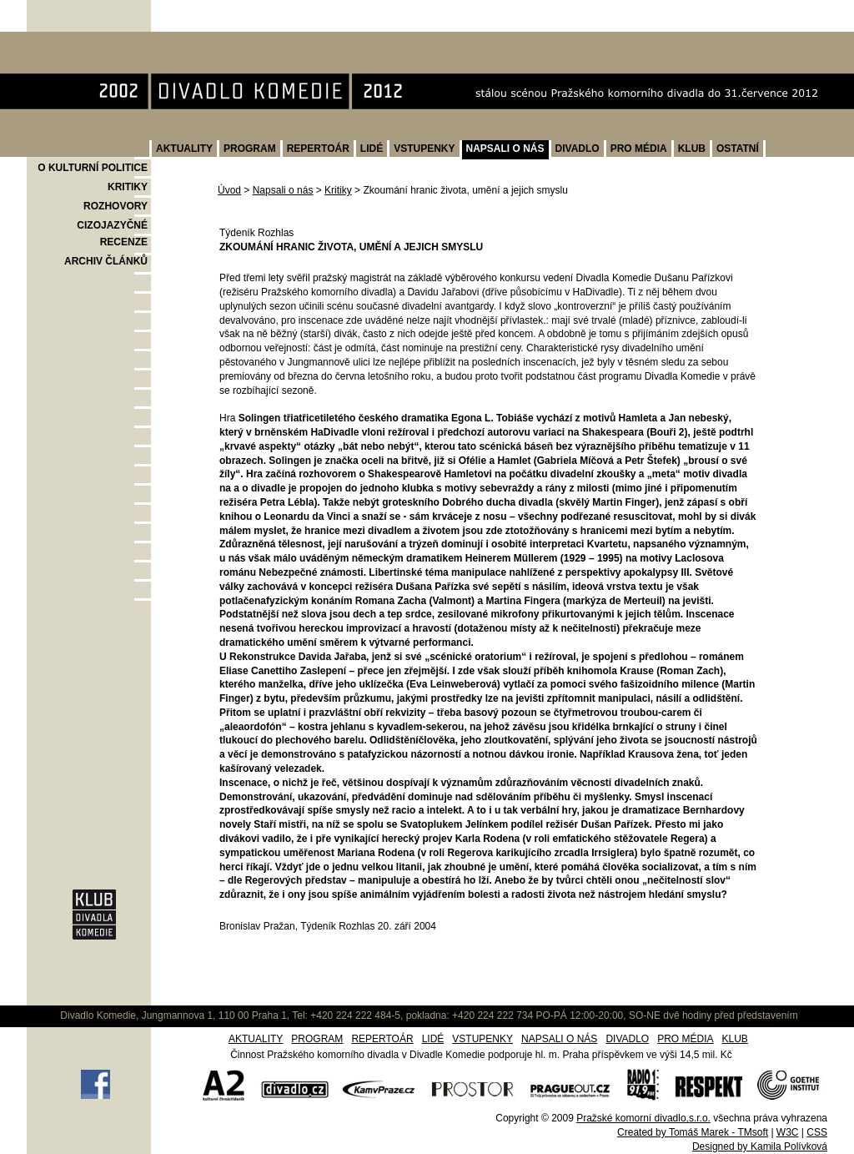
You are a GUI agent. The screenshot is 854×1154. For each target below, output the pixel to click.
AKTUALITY (184, 148)
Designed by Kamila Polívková (759, 1146)
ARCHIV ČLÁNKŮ (106, 261)
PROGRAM (250, 148)
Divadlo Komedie (80, 40)
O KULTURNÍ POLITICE (93, 168)
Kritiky (338, 190)
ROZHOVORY (115, 206)
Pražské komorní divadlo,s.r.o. (643, 1118)
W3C (787, 1132)
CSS (816, 1132)
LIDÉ (371, 148)
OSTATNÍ (737, 148)
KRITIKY (128, 187)
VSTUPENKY (424, 148)
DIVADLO (577, 148)
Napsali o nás (283, 190)
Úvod (229, 190)
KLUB (692, 148)
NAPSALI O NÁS (505, 148)
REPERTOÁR (318, 148)
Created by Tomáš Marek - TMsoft (692, 1132)
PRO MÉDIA (638, 148)
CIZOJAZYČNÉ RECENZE (112, 233)
